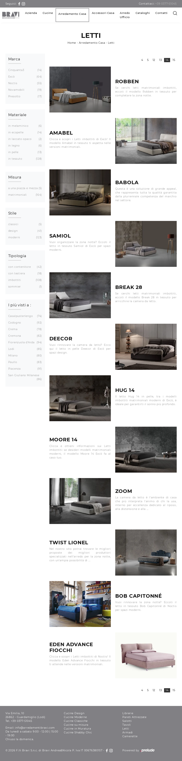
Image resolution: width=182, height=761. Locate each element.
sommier (24, 287)
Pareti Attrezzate (134, 717)
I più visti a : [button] (19, 305)
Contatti (161, 13)
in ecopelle (24, 132)
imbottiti (24, 280)
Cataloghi (143, 13)
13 (160, 60)
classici (24, 224)
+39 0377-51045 (166, 3)
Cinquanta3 (24, 70)
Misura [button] (14, 177)
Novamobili (24, 90)
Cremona (24, 336)
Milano (24, 356)
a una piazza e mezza (24, 188)
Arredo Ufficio (125, 15)
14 (167, 60)
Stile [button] (12, 213)
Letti (111, 42)
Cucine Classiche (76, 721)
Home (71, 42)
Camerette (129, 736)
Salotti (127, 721)
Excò (24, 77)
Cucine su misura (76, 724)
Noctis (24, 83)
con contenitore (24, 267)
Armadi (127, 732)
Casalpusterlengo (24, 316)
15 (173, 60)
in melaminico (24, 126)
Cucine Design (74, 713)
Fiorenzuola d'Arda (24, 342)
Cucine (48, 13)
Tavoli (126, 724)
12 (154, 60)
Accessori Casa (103, 13)
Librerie (127, 713)
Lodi (24, 349)
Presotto (24, 96)
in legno (24, 146)
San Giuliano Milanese (24, 377)
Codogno (24, 323)
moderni (24, 237)
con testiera (24, 273)
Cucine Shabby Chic (78, 732)
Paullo (24, 362)
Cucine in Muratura (77, 728)
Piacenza (24, 369)
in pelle (24, 152)
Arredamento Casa (72, 14)
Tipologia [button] (17, 256)
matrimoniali (24, 195)
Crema (24, 329)
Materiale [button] (17, 115)
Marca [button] (14, 59)
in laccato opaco (24, 139)
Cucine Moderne (75, 717)
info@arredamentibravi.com (35, 727)
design (24, 231)
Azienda (31, 13)
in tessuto (24, 159)
